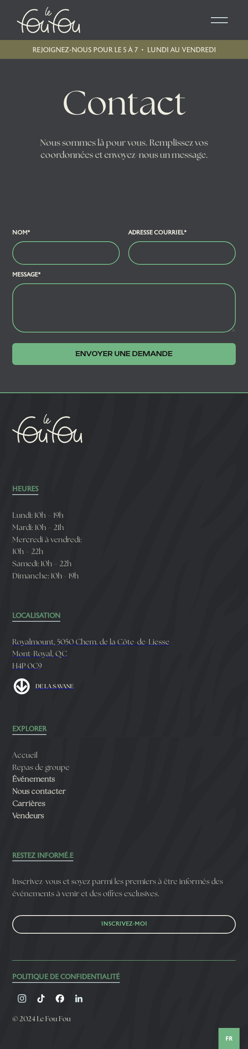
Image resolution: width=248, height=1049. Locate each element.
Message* (26, 275)
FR (229, 1038)
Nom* (21, 233)
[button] (219, 20)
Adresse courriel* (157, 233)
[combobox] (229, 1038)
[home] (46, 20)
